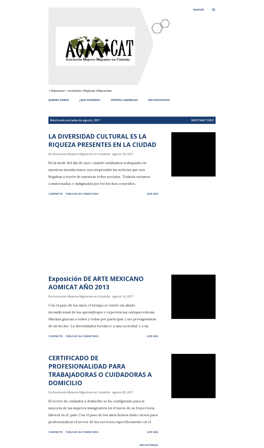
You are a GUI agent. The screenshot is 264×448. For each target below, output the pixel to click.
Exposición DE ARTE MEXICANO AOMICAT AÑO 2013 (96, 282)
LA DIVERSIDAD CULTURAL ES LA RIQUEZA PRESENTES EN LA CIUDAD (102, 140)
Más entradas (149, 445)
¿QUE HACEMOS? (89, 100)
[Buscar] (198, 10)
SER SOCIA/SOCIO (159, 100)
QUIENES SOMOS (58, 100)
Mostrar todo (202, 120)
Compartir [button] (55, 193)
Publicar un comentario (82, 193)
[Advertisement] (103, 235)
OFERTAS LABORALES (124, 100)
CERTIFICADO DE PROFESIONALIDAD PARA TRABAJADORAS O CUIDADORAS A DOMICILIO (100, 370)
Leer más (152, 193)
